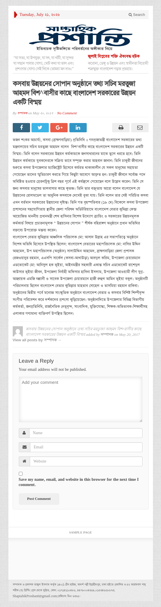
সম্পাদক (22, 113)
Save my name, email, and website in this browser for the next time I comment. (79, 482)
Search (137, 14)
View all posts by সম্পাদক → (37, 340)
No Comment (67, 113)
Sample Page (80, 532)
